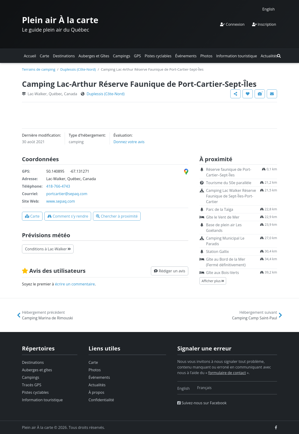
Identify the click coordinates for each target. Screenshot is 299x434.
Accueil (30, 55)
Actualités (269, 55)
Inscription (264, 24)
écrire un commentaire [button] (75, 284)
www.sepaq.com (60, 201)
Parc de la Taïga (219, 209)
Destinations (64, 55)
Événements (186, 55)
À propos (96, 392)
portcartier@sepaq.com (66, 193)
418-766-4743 (58, 186)
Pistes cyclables (158, 55)
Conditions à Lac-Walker (48, 249)
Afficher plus (213, 281)
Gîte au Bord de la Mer (226, 262)
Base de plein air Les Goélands (224, 227)
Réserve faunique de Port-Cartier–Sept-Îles (228, 172)
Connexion (232, 24)
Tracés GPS (31, 384)
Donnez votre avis (129, 141)
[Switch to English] (268, 9)
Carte (44, 55)
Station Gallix (217, 251)
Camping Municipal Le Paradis (225, 241)
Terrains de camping (38, 69)
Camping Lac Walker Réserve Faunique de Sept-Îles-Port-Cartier (231, 196)
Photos (206, 55)
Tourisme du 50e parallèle (228, 182)
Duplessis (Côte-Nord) (78, 69)
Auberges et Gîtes (93, 55)
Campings (121, 55)
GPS (137, 55)
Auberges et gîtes (37, 369)
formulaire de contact (227, 372)
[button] (279, 56)
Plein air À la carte (60, 20)
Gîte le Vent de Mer (222, 217)
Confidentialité (101, 399)
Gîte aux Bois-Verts (222, 272)
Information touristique (236, 55)
